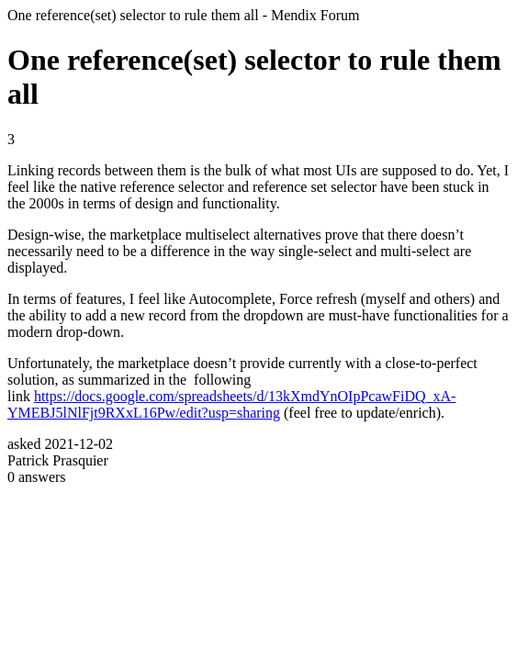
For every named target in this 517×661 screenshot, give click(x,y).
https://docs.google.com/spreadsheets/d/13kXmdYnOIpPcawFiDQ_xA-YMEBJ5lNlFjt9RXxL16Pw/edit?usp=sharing (231, 404)
